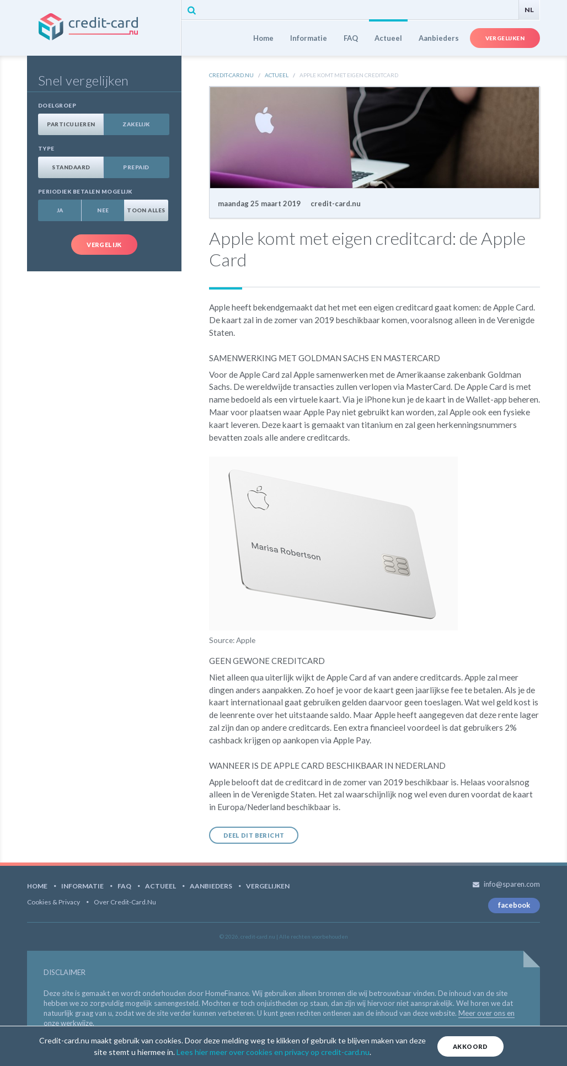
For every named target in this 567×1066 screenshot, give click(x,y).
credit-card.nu (103, 28)
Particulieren (71, 124)
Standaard (71, 167)
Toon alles (146, 210)
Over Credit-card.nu (125, 902)
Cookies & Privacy (53, 902)
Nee (103, 210)
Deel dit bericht (253, 835)
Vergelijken (505, 38)
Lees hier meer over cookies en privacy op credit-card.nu (273, 1052)
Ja (60, 210)
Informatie (308, 38)
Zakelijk (136, 124)
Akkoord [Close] (470, 1046)
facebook (514, 905)
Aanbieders (439, 38)
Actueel (388, 38)
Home (263, 38)
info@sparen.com (512, 884)
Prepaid (136, 167)
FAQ (351, 38)
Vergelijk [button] (104, 244)
